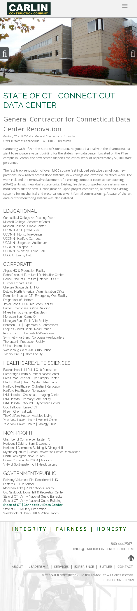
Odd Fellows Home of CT (20, 407)
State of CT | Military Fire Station (24, 509)
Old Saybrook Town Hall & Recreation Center (33, 492)
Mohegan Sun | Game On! (20, 316)
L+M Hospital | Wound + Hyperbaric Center (31, 403)
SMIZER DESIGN (125, 580)
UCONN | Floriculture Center (22, 234)
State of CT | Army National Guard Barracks (32, 496)
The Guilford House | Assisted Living (27, 415)
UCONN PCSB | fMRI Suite (21, 230)
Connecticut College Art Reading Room (29, 217)
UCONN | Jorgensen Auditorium (25, 242)
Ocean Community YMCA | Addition (27, 460)
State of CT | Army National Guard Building (32, 500)
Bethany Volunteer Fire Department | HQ (30, 479)
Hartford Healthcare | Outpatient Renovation (32, 386)
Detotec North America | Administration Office (33, 291)
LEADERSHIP (39, 566)
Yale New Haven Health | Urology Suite (29, 424)
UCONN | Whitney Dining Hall (24, 251)
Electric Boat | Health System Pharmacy (30, 382)
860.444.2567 (121, 543)
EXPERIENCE (84, 566)
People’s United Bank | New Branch (27, 329)
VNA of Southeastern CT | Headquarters (30, 464)
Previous (4, 53)
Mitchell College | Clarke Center (24, 226)
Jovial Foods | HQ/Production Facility (28, 304)
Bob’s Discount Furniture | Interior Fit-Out (30, 279)
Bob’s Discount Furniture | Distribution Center (33, 274)
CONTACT (126, 566)
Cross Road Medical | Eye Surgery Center (31, 378)
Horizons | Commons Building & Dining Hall (33, 447)
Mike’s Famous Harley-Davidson (25, 312)
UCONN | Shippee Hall (18, 246)
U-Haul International (17, 345)
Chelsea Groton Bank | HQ (21, 287)
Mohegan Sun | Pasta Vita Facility (25, 320)
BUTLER (105, 566)
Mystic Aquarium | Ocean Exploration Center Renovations (41, 451)
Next (132, 53)
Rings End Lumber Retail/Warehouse (28, 333)
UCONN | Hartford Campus (21, 238)
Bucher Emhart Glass (17, 283)
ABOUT (17, 566)
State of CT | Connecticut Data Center (33, 504)
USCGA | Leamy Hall (17, 255)
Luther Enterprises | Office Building (26, 308)
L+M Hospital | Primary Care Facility (27, 399)
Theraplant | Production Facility (24, 341)
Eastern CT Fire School (18, 484)
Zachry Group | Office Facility (23, 354)
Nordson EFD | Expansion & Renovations (30, 324)
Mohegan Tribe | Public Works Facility (28, 488)
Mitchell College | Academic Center (26, 221)
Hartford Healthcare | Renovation (25, 390)
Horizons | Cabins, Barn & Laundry (26, 443)
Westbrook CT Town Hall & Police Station (31, 513)
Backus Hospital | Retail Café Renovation (30, 369)
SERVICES (61, 566)
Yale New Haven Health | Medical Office (30, 419)
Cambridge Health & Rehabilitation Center (31, 373)
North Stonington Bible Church (24, 456)
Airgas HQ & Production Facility (24, 270)
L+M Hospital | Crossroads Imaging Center (31, 394)
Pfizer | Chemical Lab (17, 411)
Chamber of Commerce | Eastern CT (27, 439)
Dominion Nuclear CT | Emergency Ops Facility (35, 295)
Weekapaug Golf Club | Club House (27, 350)
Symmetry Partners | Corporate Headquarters (33, 337)
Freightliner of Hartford (18, 299)
